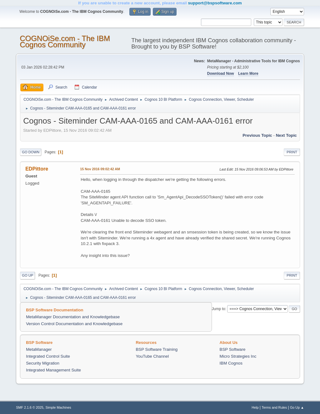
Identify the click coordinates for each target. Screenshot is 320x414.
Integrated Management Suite (53, 370)
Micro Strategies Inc (238, 356)
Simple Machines (58, 407)
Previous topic (257, 135)
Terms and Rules (274, 407)
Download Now (220, 73)
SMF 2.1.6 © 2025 (29, 407)
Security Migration (42, 363)
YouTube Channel (152, 356)
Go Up (27, 275)
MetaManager (39, 349)
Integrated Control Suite (48, 356)
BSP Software (233, 349)
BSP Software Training (157, 349)
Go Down (30, 152)
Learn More (248, 73)
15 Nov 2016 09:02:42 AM (100, 169)
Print (292, 152)
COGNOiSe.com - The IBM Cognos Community (65, 41)
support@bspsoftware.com (215, 3)
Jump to (218, 309)
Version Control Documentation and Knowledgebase (74, 323)
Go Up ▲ (297, 407)
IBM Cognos (231, 363)
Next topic (286, 135)
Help (255, 407)
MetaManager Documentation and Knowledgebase (73, 316)
